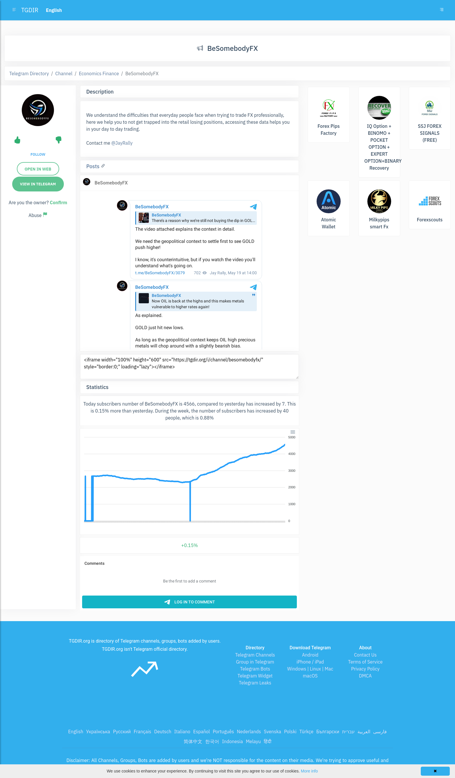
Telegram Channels (255, 655)
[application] (189, 479)
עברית (348, 731)
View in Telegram (38, 184)
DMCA (365, 676)
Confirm (58, 202)
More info (309, 771)
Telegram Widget (255, 676)
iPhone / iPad (310, 662)
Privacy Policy (365, 669)
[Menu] (293, 432)
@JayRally (122, 143)
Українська (98, 731)
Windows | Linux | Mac (310, 669)
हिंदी (267, 741)
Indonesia (232, 741)
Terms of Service (365, 662)
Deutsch (162, 731)
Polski (290, 731)
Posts (93, 166)
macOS (310, 676)
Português (223, 731)
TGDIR (29, 10)
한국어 (212, 741)
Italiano (182, 731)
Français (142, 731)
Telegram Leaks (255, 683)
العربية (364, 731)
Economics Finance (99, 73)
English (75, 731)
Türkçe (306, 731)
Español (201, 731)
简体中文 (193, 741)
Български (327, 731)
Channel (64, 73)
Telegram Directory (29, 73)
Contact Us (365, 655)
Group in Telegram (255, 662)
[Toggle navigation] (442, 10)
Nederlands (249, 731)
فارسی (380, 731)
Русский (122, 731)
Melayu (253, 741)
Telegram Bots (255, 669)
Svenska (272, 731)
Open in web (38, 169)
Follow (37, 154)
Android (310, 655)
